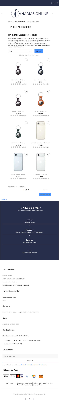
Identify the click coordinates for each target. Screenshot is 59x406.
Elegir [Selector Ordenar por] (20, 51)
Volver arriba (45, 194)
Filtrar (39, 51)
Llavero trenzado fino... (18, 80)
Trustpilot (4, 199)
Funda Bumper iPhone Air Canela (41, 143)
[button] (52, 13)
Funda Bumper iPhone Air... (18, 174)
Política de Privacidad (26, 364)
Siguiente (46, 190)
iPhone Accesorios (20, 27)
